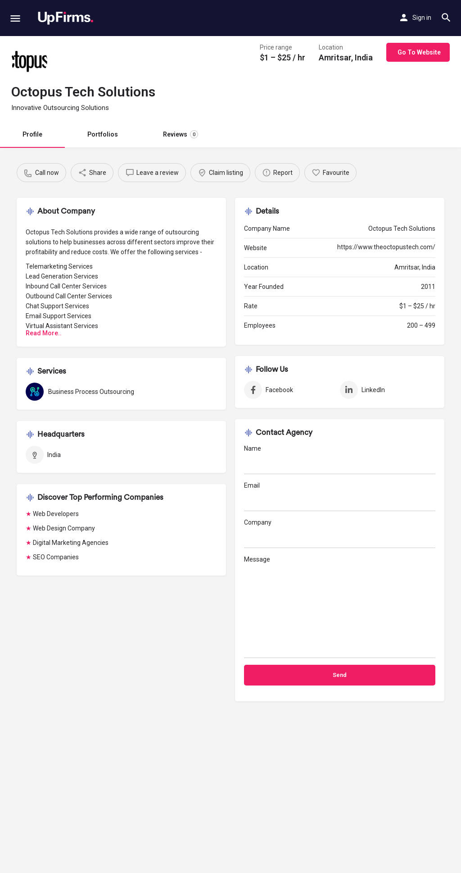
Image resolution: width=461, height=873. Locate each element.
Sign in (421, 17)
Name (339, 459)
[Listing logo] (29, 61)
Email (339, 496)
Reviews (180, 134)
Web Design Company (64, 528)
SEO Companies (56, 557)
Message (339, 607)
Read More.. (44, 333)
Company (339, 533)
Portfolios (102, 134)
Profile (32, 134)
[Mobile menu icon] (15, 18)
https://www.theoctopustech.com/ (386, 247)
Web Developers (56, 513)
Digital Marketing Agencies (70, 542)
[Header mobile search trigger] (446, 17)
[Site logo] (65, 18)
